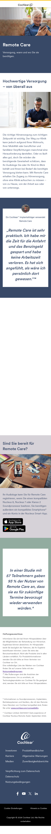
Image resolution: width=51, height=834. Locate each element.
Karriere (9, 756)
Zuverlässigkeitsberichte (35, 761)
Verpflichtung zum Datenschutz (22, 771)
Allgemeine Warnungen (35, 756)
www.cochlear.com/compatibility (24, 708)
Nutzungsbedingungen (12, 671)
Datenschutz (12, 776)
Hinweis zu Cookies (38, 808)
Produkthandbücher (33, 750)
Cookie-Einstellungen (13, 808)
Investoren (11, 750)
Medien (9, 761)
